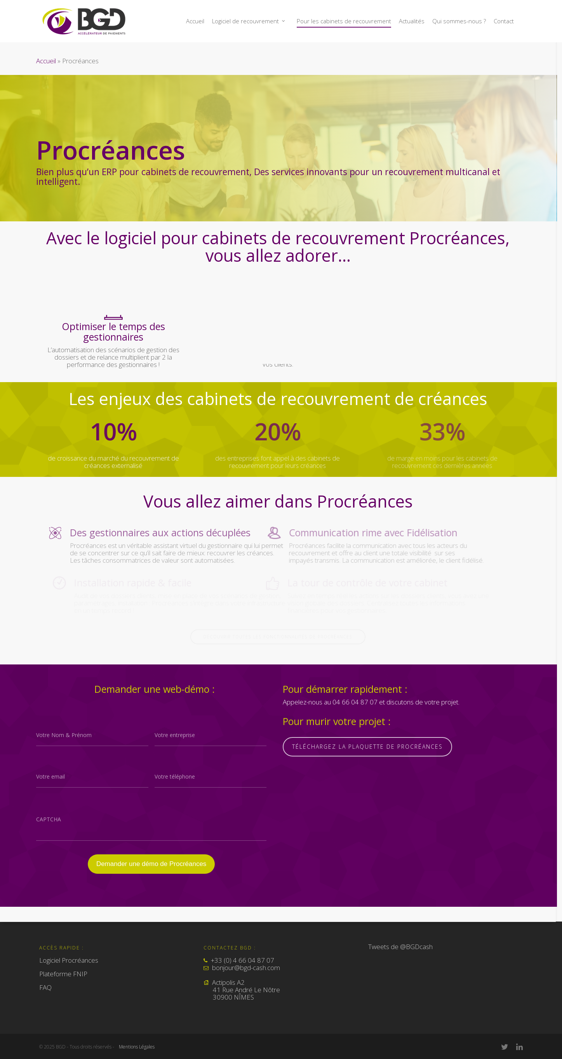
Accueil (195, 21)
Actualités (412, 21)
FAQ (45, 987)
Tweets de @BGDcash (400, 946)
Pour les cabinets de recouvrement (344, 21)
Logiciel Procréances (68, 960)
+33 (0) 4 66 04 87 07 (242, 960)
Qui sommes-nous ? (459, 21)
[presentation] (151, 825)
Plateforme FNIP (63, 973)
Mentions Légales (137, 1046)
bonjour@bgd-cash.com (246, 967)
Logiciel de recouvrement (249, 21)
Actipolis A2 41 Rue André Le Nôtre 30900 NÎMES (242, 990)
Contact (504, 21)
